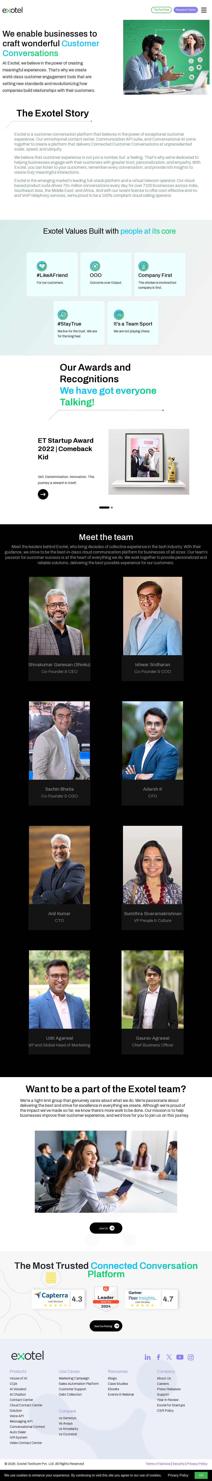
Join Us (106, 1228)
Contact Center (21, 1400)
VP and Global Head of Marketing (59, 1045)
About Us (164, 1378)
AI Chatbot (18, 1394)
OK (201, 1475)
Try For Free (161, 9)
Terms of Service (157, 1463)
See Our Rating (106, 1325)
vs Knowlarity (68, 1429)
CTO (59, 920)
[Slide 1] (112, 507)
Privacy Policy (197, 1463)
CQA (13, 1383)
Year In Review (167, 1400)
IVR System (18, 1437)
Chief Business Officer (152, 1045)
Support (163, 1394)
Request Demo (186, 9)
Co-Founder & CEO (59, 671)
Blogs (112, 1378)
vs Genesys (67, 1418)
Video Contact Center (26, 1443)
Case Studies (118, 1383)
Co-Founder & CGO (59, 796)
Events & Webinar (121, 1394)
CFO (152, 796)
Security (178, 1463)
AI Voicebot (18, 1389)
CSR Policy (165, 1410)
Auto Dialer (18, 1432)
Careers (163, 1383)
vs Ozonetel (68, 1434)
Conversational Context (27, 1426)
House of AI (18, 1378)
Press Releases (169, 1389)
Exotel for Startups (171, 1405)
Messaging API (21, 1421)
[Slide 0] (104, 507)
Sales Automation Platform (79, 1383)
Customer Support (72, 1389)
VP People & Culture (152, 920)
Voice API (17, 1416)
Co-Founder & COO (152, 671)
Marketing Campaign (74, 1378)
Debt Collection (70, 1394)
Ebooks (113, 1389)
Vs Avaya (65, 1423)
